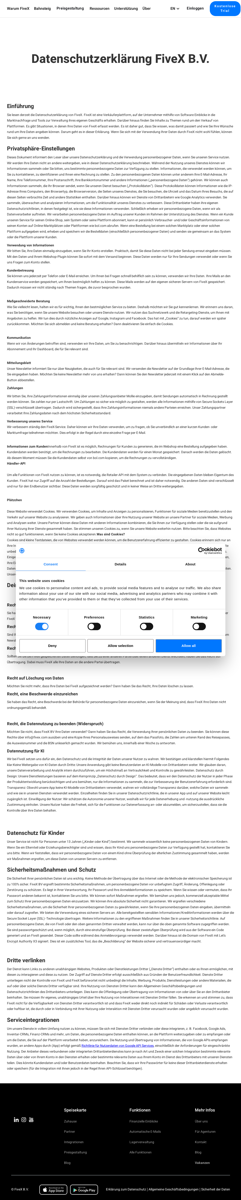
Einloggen (195, 8)
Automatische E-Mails (145, 1131)
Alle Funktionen (140, 1152)
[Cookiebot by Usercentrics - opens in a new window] (201, 550)
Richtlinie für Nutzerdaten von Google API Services (117, 1045)
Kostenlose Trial (225, 8)
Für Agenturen (205, 1131)
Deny (52, 646)
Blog (67, 1162)
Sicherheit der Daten (215, 1189)
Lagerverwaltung (141, 1142)
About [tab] (190, 564)
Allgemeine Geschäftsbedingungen (174, 1189)
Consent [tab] (51, 564)
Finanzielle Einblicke (143, 1121)
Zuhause (70, 1121)
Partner (69, 1131)
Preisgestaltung (70, 8)
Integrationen (74, 1142)
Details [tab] (120, 564)
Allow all (189, 646)
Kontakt (201, 1142)
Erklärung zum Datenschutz (126, 1189)
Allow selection (120, 646)
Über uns (201, 1121)
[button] (18, 8)
